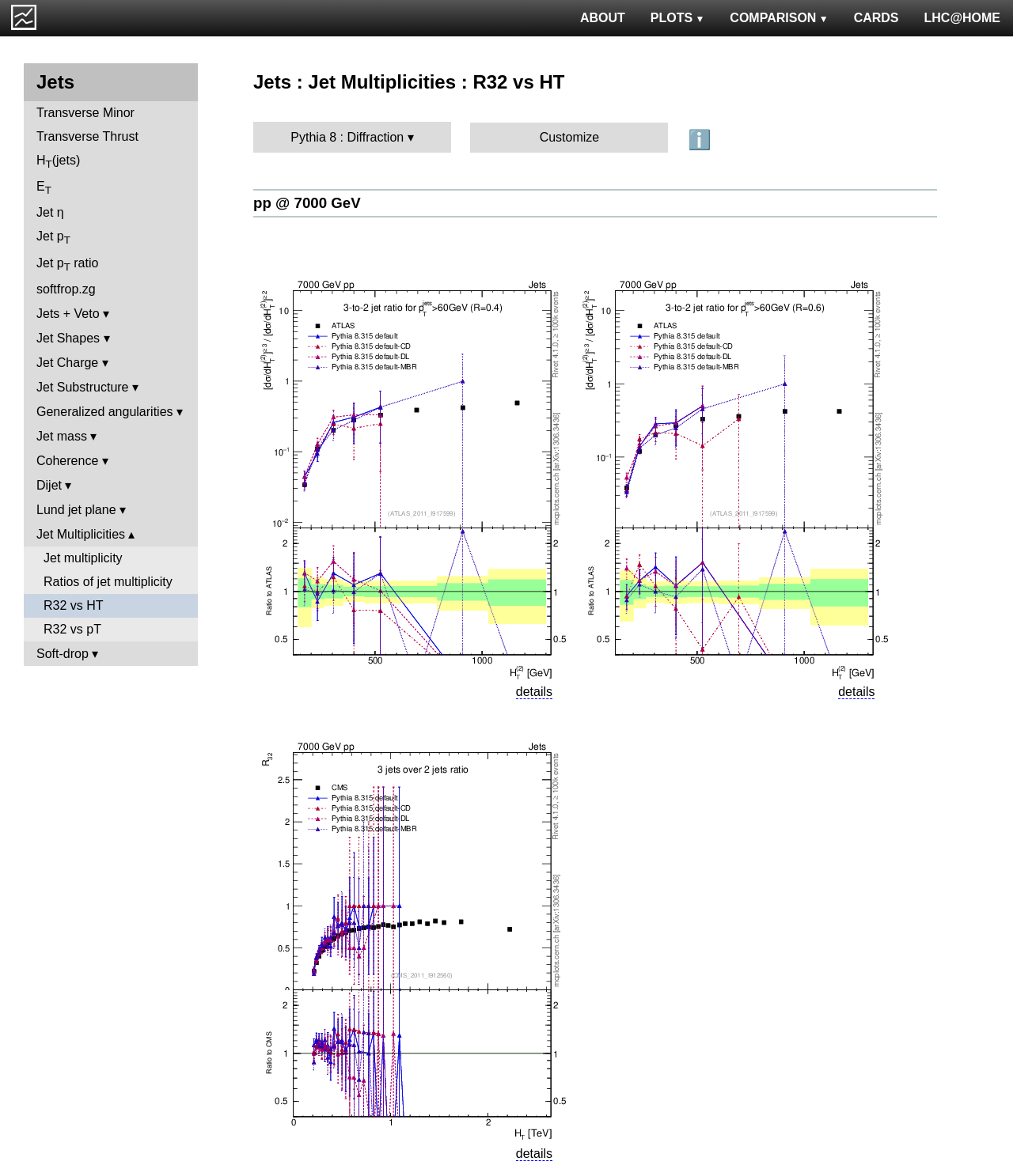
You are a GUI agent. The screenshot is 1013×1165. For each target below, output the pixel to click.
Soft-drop (62, 653)
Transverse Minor (85, 112)
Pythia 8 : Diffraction (347, 137)
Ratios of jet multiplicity (108, 581)
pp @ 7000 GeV (307, 203)
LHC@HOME (962, 18)
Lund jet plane (76, 509)
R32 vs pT (72, 629)
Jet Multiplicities (80, 534)
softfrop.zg (66, 289)
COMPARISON (779, 18)
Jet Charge (67, 362)
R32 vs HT (74, 605)
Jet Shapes (68, 338)
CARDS (876, 18)
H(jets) (58, 161)
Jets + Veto (68, 313)
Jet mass (61, 436)
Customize (570, 137)
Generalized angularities (104, 411)
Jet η (50, 212)
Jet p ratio (67, 264)
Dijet (49, 485)
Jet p (53, 237)
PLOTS (678, 18)
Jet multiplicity (83, 558)
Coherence (67, 460)
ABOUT (602, 18)
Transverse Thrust (87, 136)
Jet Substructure (82, 387)
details (534, 691)
